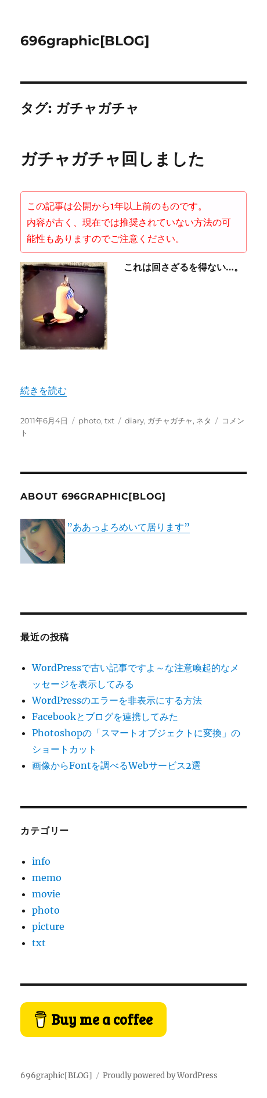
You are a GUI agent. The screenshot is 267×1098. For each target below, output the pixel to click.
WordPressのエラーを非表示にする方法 (117, 700)
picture (48, 926)
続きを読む (43, 390)
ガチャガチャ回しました (112, 159)
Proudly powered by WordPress (160, 1076)
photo (89, 420)
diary (134, 420)
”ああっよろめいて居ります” (128, 527)
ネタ (203, 420)
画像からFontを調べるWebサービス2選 (116, 765)
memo (47, 877)
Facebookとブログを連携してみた (105, 716)
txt (109, 420)
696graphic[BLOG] (84, 41)
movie (46, 894)
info (41, 861)
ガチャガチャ (170, 420)
